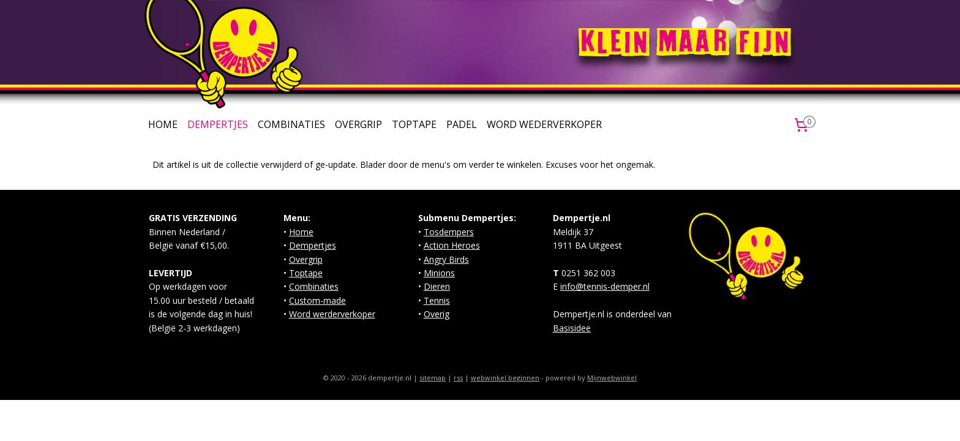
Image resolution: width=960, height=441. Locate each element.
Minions (439, 273)
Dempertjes (312, 245)
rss (458, 377)
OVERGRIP (358, 124)
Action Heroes (452, 245)
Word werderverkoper (332, 314)
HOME (163, 124)
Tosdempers (449, 232)
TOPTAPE (414, 124)
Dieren (437, 286)
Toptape (306, 273)
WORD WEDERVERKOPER (544, 124)
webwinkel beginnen (505, 377)
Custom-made (317, 300)
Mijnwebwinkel (612, 377)
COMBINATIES (291, 124)
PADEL (461, 124)
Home (301, 232)
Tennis (437, 300)
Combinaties (314, 286)
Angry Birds (446, 259)
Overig (436, 314)
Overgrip (306, 259)
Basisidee (572, 328)
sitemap (432, 377)
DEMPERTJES (217, 124)
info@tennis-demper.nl (605, 286)
